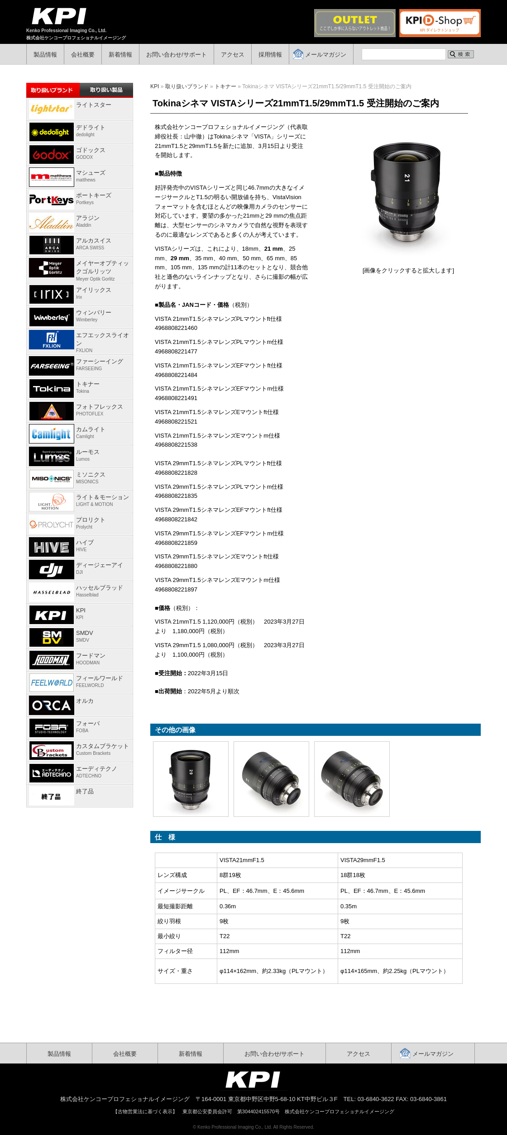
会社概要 (83, 54)
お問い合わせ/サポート (176, 54)
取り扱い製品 (106, 89)
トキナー (225, 86)
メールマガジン (325, 54)
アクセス (232, 54)
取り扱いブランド (187, 86)
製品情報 (45, 54)
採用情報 (270, 54)
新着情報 (120, 54)
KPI (154, 86)
